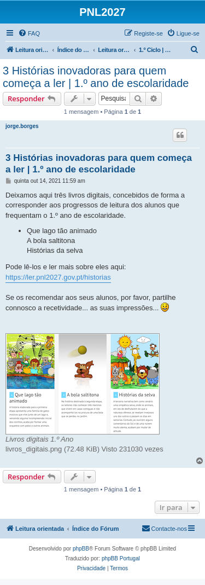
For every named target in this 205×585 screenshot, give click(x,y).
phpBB (81, 549)
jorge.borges (22, 126)
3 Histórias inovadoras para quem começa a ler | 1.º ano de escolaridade (96, 77)
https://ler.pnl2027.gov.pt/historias (58, 277)
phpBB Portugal (121, 558)
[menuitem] (29, 33)
